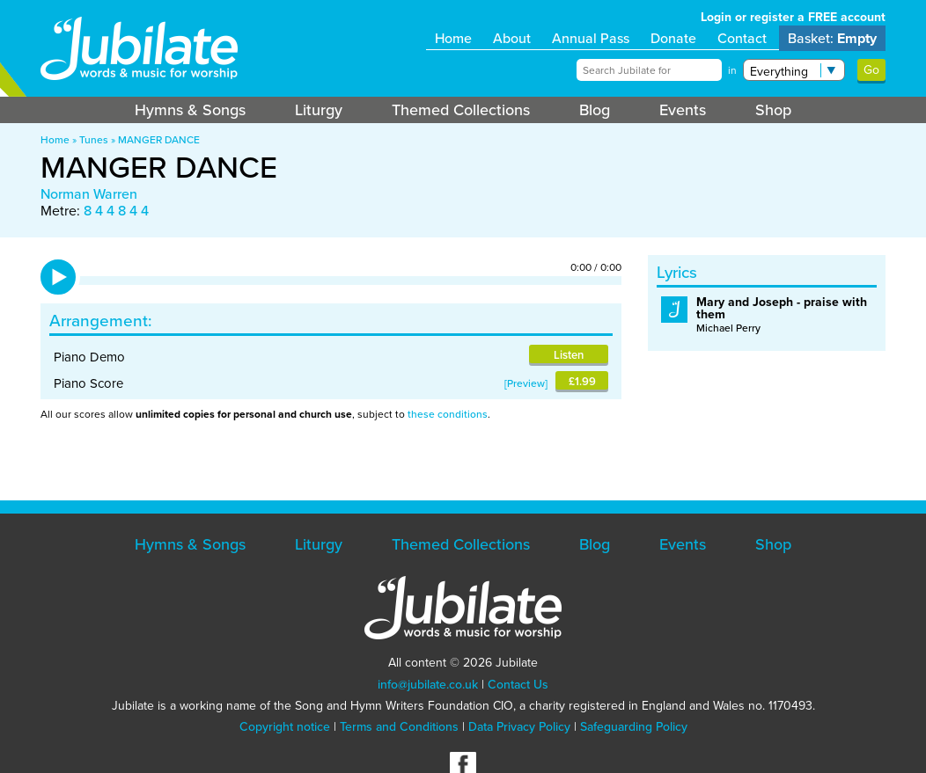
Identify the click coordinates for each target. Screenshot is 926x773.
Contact (742, 38)
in (732, 70)
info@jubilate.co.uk (428, 684)
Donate (673, 38)
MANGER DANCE (159, 140)
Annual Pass (590, 38)
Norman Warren (88, 194)
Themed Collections (461, 109)
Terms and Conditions (399, 727)
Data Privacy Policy (519, 727)
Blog (594, 109)
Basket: (832, 38)
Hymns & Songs (190, 109)
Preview (526, 383)
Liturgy (318, 109)
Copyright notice (284, 727)
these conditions (448, 414)
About (512, 38)
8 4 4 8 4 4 (116, 211)
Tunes (93, 140)
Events (682, 109)
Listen (569, 354)
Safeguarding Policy (633, 727)
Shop (773, 109)
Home (453, 38)
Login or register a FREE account (793, 17)
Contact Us (518, 684)
